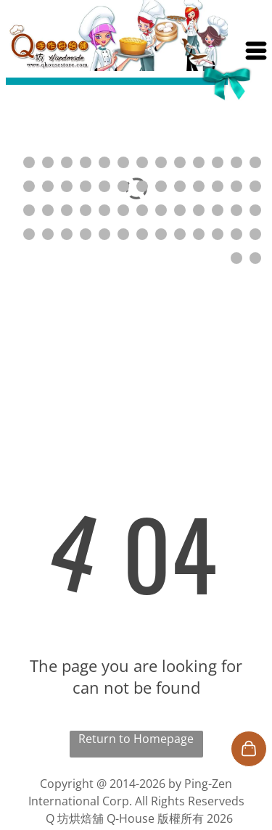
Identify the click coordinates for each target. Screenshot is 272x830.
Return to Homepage (136, 739)
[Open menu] (256, 51)
